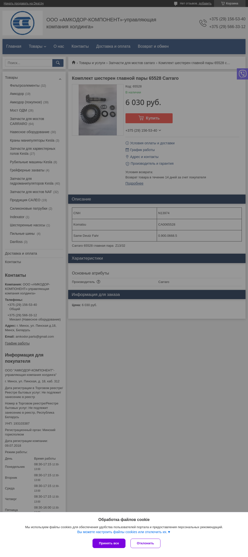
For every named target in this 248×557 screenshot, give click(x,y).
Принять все (109, 543)
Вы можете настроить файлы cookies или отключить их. (122, 532)
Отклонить (145, 543)
